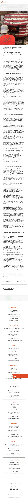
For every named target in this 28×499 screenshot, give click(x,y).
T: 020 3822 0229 (14, 358)
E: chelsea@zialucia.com (14, 360)
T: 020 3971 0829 (14, 435)
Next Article (19, 281)
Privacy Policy (18, 497)
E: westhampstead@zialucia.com (14, 473)
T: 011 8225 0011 (14, 416)
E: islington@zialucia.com (14, 396)
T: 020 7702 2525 (14, 319)
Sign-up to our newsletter (20, 376)
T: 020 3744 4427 (14, 453)
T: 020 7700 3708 (14, 395)
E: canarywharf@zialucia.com (14, 340)
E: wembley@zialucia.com (14, 454)
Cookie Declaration (11, 497)
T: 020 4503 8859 (14, 339)
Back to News (8, 288)
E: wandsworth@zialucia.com (14, 436)
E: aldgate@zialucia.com (14, 320)
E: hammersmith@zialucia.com (14, 378)
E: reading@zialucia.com (14, 418)
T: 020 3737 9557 (14, 471)
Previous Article (9, 281)
